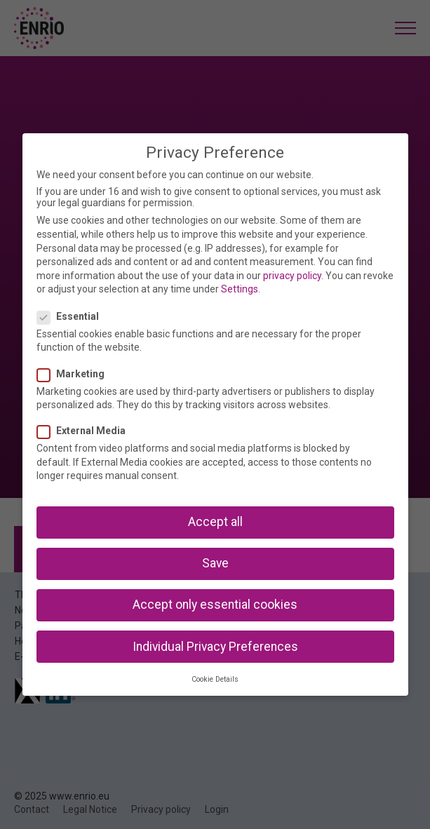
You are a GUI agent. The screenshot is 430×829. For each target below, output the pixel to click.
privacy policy (292, 275)
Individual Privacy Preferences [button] (215, 647)
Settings (239, 289)
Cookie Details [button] (215, 679)
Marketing (75, 373)
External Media (85, 430)
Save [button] (215, 563)
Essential (72, 316)
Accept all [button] (215, 522)
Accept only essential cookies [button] (215, 605)
